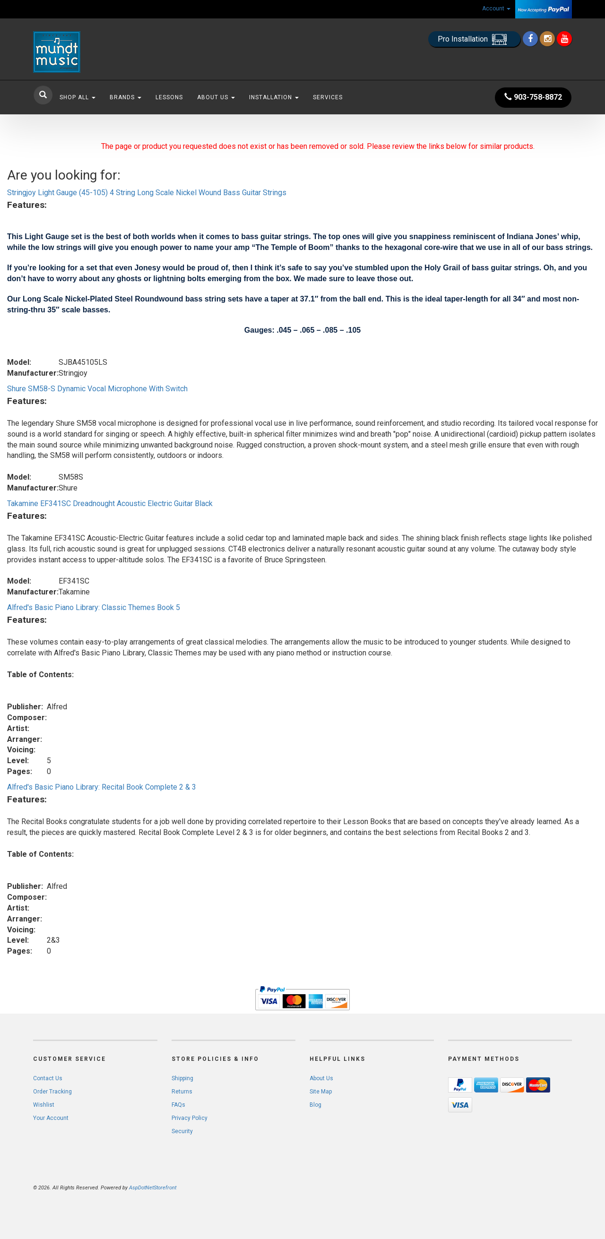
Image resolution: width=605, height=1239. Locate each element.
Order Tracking (52, 1091)
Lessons (169, 97)
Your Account (51, 1118)
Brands (125, 97)
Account (496, 8)
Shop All (77, 97)
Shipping (182, 1078)
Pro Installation (474, 39)
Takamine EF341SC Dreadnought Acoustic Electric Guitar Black (110, 503)
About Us (216, 97)
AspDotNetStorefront (152, 1188)
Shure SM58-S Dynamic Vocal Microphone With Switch (97, 388)
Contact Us (47, 1078)
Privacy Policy (189, 1118)
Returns (182, 1091)
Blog (315, 1104)
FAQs (178, 1104)
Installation (274, 97)
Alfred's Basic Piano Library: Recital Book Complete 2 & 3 (101, 787)
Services (328, 97)
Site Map (321, 1091)
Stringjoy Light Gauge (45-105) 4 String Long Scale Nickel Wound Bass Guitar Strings (146, 192)
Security (182, 1131)
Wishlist (43, 1104)
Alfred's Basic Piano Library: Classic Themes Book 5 (93, 607)
